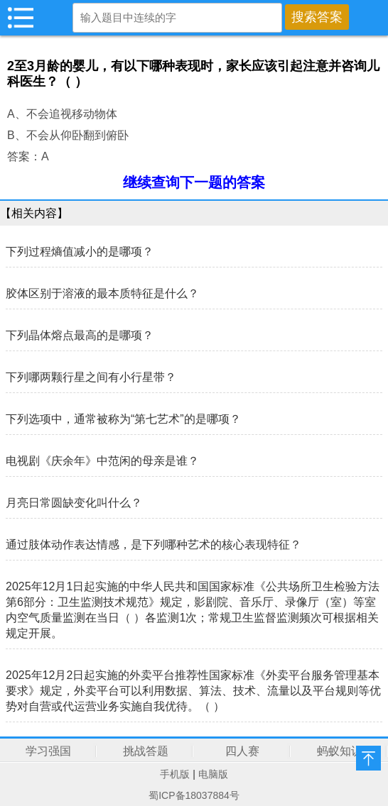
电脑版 (213, 774)
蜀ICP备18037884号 (194, 795)
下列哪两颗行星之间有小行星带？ (91, 377)
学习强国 (48, 751)
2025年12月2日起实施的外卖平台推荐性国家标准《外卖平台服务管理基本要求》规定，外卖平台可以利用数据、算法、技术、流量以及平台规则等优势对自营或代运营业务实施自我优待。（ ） (193, 690)
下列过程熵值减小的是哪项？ (79, 251)
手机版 (175, 774)
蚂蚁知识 (339, 751)
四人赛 (242, 751)
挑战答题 (145, 751)
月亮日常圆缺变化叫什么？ (74, 503)
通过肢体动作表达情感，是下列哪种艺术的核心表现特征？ (153, 545)
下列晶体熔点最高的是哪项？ (79, 335)
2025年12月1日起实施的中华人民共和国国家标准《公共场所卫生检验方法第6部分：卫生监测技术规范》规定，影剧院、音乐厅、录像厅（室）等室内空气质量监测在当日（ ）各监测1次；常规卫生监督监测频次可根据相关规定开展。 (192, 609)
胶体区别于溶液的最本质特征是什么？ (102, 293)
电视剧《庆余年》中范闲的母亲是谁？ (102, 461)
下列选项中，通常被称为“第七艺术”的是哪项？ (123, 419)
